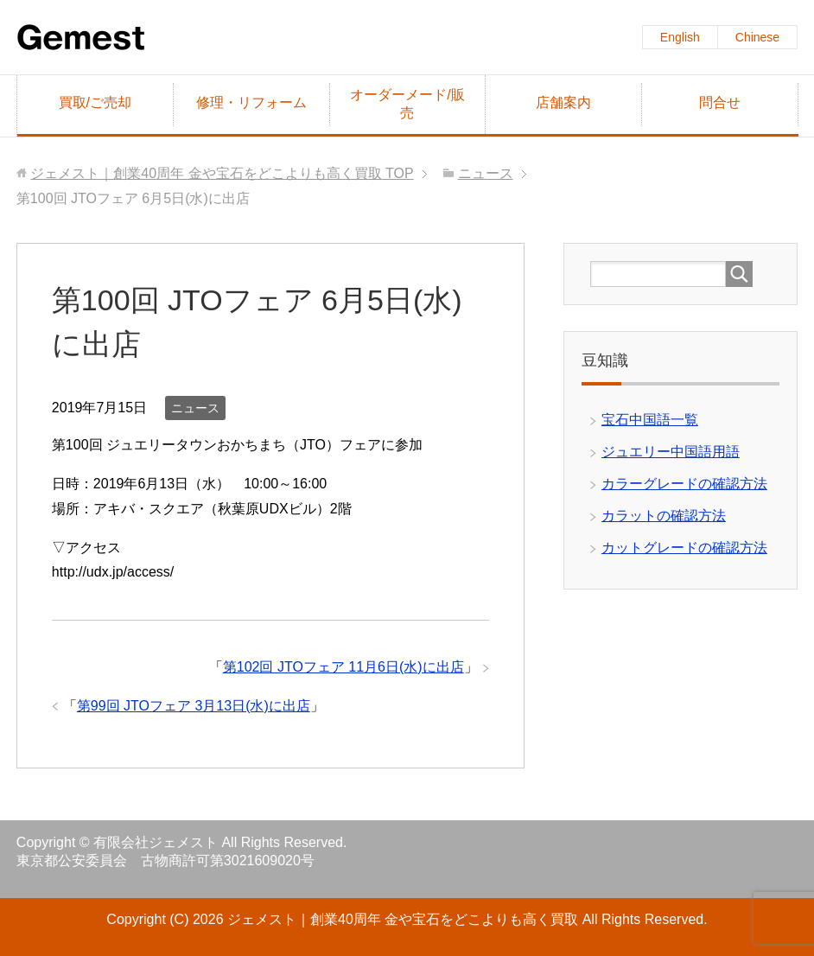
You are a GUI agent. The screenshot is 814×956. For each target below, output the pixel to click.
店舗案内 (563, 102)
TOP (221, 173)
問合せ (720, 102)
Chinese (757, 37)
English (680, 37)
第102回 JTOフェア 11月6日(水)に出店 (343, 667)
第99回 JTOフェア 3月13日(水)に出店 (193, 705)
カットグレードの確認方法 (684, 547)
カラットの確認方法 (663, 515)
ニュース (195, 408)
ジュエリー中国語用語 (670, 451)
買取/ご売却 (95, 102)
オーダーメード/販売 (407, 103)
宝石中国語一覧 (649, 419)
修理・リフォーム (251, 102)
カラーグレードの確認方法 (684, 483)
